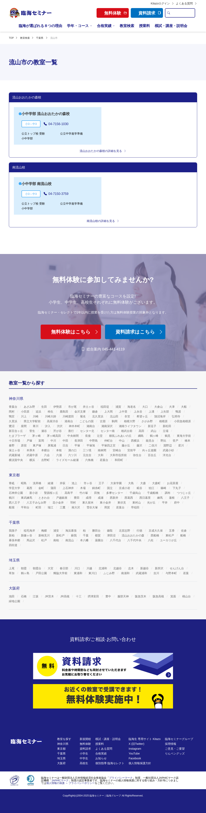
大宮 (51, 568)
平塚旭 (91, 445)
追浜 (39, 411)
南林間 (102, 450)
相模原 (163, 421)
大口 (145, 406)
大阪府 (61, 763)
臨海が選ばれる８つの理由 (40, 26)
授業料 (144, 26)
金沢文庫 (80, 411)
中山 (122, 440)
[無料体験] (103, 696)
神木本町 (75, 426)
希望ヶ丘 (143, 416)
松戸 (44, 540)
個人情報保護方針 (140, 763)
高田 (142, 430)
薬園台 (99, 540)
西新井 (114, 497)
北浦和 (103, 568)
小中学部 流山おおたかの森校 (46, 114)
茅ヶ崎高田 (54, 435)
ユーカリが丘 (169, 540)
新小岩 (34, 492)
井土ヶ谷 (89, 406)
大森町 (156, 483)
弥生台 (137, 455)
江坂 (36, 596)
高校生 (84, 763)
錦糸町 (96, 488)
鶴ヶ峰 (154, 435)
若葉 (186, 573)
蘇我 (74, 535)
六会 (47, 455)
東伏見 (122, 502)
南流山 (70, 540)
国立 (110, 488)
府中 (177, 502)
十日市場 (15, 440)
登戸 (176, 440)
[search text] (183, 13)
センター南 (108, 430)
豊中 (108, 596)
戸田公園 (42, 573)
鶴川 (12, 497)
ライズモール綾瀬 (67, 460)
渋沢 (60, 426)
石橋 (24, 596)
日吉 (66, 445)
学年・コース (78, 26)
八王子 (185, 497)
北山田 (114, 416)
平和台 (25, 507)
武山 (154, 430)
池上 (75, 483)
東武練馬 (27, 497)
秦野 (12, 445)
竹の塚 (84, 492)
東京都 (61, 748)
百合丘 (152, 455)
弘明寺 (176, 416)
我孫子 (13, 530)
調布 (168, 492)
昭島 (24, 483)
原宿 (24, 445)
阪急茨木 (141, 596)
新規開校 (85, 739)
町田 (39, 507)
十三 (79, 596)
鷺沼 (12, 426)
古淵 (103, 421)
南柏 (56, 540)
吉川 (156, 573)
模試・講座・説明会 (171, 26)
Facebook (135, 758)
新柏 (12, 535)
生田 (44, 406)
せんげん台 (177, 568)
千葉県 (61, 753)
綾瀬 (51, 483)
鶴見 (168, 435)
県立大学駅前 (32, 421)
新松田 (167, 426)
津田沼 (111, 535)
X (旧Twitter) (136, 743)
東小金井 (106, 502)
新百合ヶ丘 (16, 430)
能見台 (150, 440)
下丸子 (177, 488)
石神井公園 (16, 492)
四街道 (13, 545)
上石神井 (69, 488)
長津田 (79, 440)
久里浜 (13, 421)
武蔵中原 (33, 455)
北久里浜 (98, 416)
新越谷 (144, 568)
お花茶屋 (173, 483)
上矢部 (165, 411)
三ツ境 (87, 450)
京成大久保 (156, 530)
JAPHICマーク (60, 780)
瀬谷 (44, 430)
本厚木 (31, 450)
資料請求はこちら (139, 331)
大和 (101, 455)
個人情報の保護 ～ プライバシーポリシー (70, 783)
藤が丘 (126, 445)
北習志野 (125, 530)
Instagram (135, 748)
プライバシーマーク (121, 777)
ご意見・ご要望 (175, 748)
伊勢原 (58, 406)
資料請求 (149, 13)
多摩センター (115, 492)
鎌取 (110, 530)
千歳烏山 (136, 492)
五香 (172, 530)
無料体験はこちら (75, 331)
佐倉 (184, 530)
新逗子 (152, 426)
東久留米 (88, 502)
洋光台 (167, 455)
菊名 (83, 416)
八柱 (151, 540)
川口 (77, 568)
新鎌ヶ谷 (27, 535)
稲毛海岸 (30, 530)
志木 (131, 568)
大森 (143, 483)
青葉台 (13, 406)
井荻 (63, 483)
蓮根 (172, 497)
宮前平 (132, 450)
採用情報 (170, 743)
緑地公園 (15, 601)
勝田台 (96, 530)
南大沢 (76, 507)
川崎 (36, 416)
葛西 (30, 488)
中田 (66, 440)
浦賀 (118, 406)
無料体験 (85, 743)
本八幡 (84, 540)
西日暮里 (145, 497)
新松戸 (60, 535)
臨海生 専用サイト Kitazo (145, 739)
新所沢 (159, 568)
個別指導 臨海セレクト (109, 763)
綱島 (141, 435)
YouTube (134, 753)
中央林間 (73, 435)
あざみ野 (30, 406)
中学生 (84, 758)
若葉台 (104, 460)
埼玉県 (61, 758)
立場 (166, 430)
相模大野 (130, 421)
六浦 (59, 455)
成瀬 (101, 497)
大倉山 (159, 406)
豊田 (77, 497)
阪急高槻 (159, 596)
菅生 (32, 430)
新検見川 (44, 535)
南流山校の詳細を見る (103, 221)
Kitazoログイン (162, 3)
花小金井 (59, 502)
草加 (12, 573)
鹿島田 (64, 411)
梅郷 (44, 530)
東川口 (93, 573)
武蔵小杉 (169, 450)
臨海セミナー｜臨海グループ (105, 795)
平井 (165, 502)
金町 (41, 488)
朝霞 (24, 568)
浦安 (56, 530)
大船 (184, 406)
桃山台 (187, 596)
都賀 (98, 535)
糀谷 (140, 488)
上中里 (123, 411)
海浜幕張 (71, 530)
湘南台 (91, 426)
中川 (53, 440)
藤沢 (140, 445)
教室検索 (127, 26)
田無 (97, 492)
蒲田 (53, 488)
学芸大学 (15, 488)
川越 (90, 568)
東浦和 (78, 573)
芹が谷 (58, 430)
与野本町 (172, 573)
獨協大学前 (60, 573)
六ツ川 (72, 455)
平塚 (77, 445)
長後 (88, 435)
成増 (89, 497)
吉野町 (45, 460)
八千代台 (116, 540)
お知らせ (101, 758)
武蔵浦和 (142, 573)
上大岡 (108, 411)
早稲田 (135, 507)
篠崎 (164, 488)
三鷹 (63, 507)
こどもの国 (86, 421)
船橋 (183, 535)
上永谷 (138, 411)
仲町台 (108, 440)
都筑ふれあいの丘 (120, 435)
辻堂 (100, 435)
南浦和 (125, 573)
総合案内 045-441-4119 (103, 349)
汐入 (48, 426)
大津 (172, 406)
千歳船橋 (153, 492)
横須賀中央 (16, 460)
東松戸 (170, 535)
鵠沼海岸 (160, 416)
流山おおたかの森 (133, 535)
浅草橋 (37, 483)
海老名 (132, 406)
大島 (131, 483)
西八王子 (15, 502)
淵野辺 (168, 445)
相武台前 (127, 430)
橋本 (188, 440)
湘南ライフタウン (130, 426)
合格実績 (104, 26)
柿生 (51, 411)
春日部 (64, 568)
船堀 (12, 507)
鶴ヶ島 (25, 573)
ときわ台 (44, 497)
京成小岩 (125, 488)
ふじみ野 (109, 573)
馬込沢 (31, 540)
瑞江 (51, 507)
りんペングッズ (175, 753)
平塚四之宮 (108, 445)
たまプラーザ (18, 435)
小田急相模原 (183, 421)
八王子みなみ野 (37, 502)
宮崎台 (117, 450)
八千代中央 (134, 540)
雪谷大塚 (93, 507)
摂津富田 (94, 596)
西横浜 (135, 440)
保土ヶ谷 (15, 450)
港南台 (69, 421)
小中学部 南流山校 (37, 184)
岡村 (12, 411)
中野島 (94, 440)
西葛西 (129, 497)
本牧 (59, 450)
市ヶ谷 (88, 483)
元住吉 (87, 455)
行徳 (140, 530)
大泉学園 (116, 483)
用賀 (107, 507)
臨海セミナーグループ (179, 739)
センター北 (87, 430)
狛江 (152, 488)
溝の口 (72, 450)
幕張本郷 (15, 540)
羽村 (73, 502)
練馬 (160, 497)
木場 (83, 488)
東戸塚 (37, 445)
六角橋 (89, 460)
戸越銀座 (62, 497)
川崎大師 (51, 416)
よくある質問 (186, 3)
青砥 (12, 483)
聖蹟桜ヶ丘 (51, 492)
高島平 (69, 492)
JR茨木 (50, 596)
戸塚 (30, 440)
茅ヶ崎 (36, 435)
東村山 (137, 502)
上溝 (152, 411)
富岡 (41, 440)
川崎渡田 (69, 416)
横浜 (32, 460)
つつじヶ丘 (184, 492)
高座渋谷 (53, 421)
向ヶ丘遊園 (149, 450)
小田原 (25, 411)
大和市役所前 (119, 455)
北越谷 (118, 568)
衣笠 (128, 416)
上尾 (12, 568)
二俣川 (153, 445)
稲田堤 (105, 406)
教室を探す (64, 739)
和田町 (119, 460)
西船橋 (155, 535)
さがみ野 (147, 421)
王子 (102, 483)
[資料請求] (103, 666)
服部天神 (123, 596)
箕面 (173, 596)
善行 (71, 430)
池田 (12, 596)
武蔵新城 (15, 455)
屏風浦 (52, 445)
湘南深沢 (107, 426)
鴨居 (178, 411)
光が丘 (151, 502)
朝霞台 (37, 568)
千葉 (86, 535)
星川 (181, 445)
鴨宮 (12, 416)
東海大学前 (184, 435)
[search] (168, 12)
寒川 (36, 426)
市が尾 (72, 406)
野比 (164, 440)
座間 (24, 426)
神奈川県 (62, 743)
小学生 (84, 753)
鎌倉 (95, 411)
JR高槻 (65, 596)
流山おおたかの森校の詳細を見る (103, 151)
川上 (24, 416)
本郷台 (45, 450)
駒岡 (115, 421)
